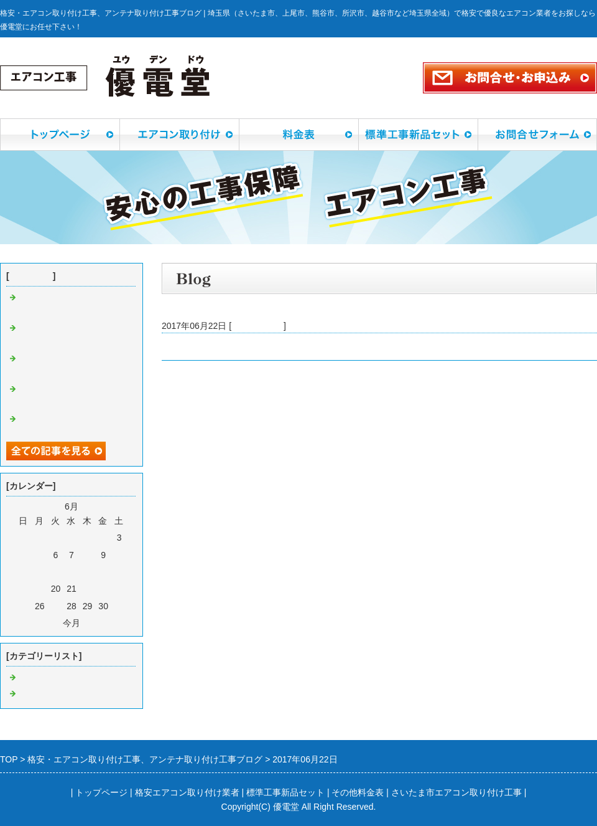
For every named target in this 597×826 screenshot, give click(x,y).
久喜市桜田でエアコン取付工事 (223, 346)
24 (119, 589)
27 (56, 606)
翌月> (94, 623)
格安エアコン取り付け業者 (187, 792)
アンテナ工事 (45, 694)
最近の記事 (31, 276)
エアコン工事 (257, 326)
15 (88, 572)
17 (119, 572)
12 (40, 572)
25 (24, 606)
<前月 (49, 623)
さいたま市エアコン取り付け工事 (456, 792)
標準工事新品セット (285, 792)
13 (56, 572)
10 (119, 555)
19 (40, 589)
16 (103, 572)
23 (103, 589)
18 (24, 589)
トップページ (101, 792)
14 (71, 572)
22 (88, 589)
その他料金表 (357, 792)
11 (24, 572)
